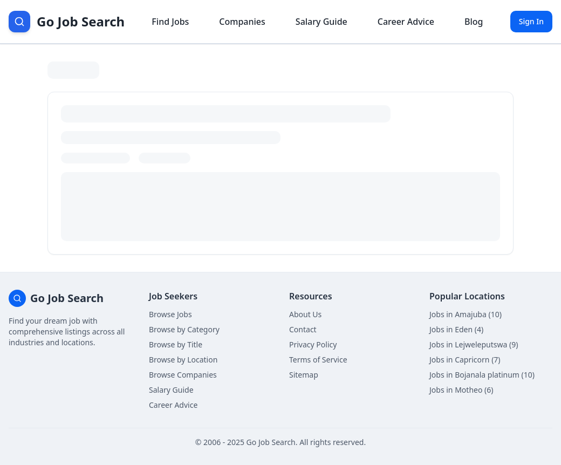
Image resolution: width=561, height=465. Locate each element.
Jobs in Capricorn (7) (465, 359)
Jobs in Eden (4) (456, 329)
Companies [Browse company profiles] (242, 22)
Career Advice (173, 405)
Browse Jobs (170, 314)
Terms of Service (318, 359)
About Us (305, 314)
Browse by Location (183, 359)
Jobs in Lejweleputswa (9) (473, 344)
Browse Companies (183, 375)
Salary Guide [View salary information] (321, 22)
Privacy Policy (313, 344)
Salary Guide (171, 390)
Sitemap (303, 375)
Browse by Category (184, 329)
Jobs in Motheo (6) (461, 390)
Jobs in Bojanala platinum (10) (482, 375)
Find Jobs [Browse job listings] (170, 22)
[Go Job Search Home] (66, 21)
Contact (303, 329)
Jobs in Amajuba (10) (465, 314)
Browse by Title (175, 344)
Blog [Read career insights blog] (473, 22)
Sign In (531, 21)
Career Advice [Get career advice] (406, 22)
